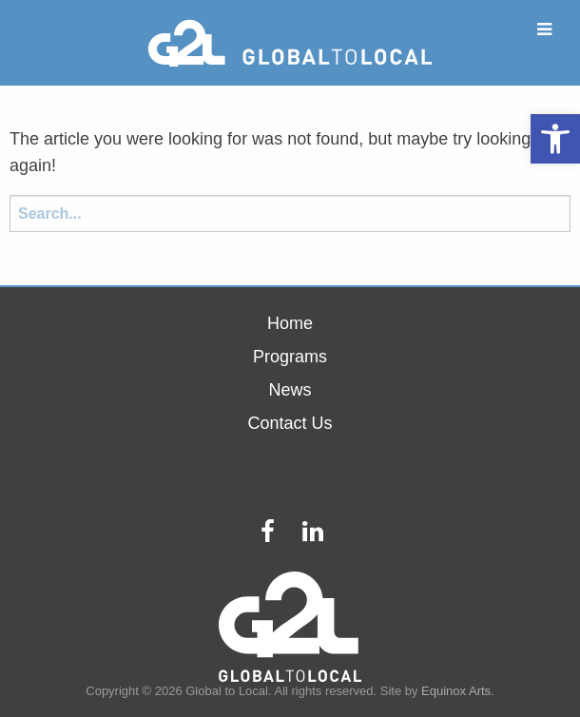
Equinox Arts (456, 691)
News (289, 389)
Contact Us (289, 423)
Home (290, 323)
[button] (555, 139)
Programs (290, 356)
